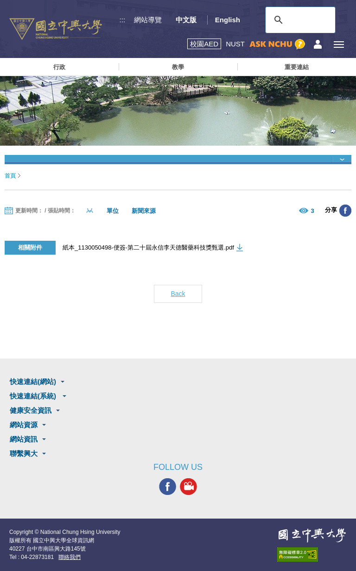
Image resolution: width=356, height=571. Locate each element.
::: (123, 20)
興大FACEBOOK (167, 486)
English (227, 20)
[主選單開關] (339, 44)
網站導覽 (148, 20)
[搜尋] (299, 20)
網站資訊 (24, 439)
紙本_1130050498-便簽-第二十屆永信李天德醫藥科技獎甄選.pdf (148, 247)
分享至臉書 (345, 211)
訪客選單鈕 (318, 44)
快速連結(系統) (34, 396)
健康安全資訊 (30, 410)
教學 (178, 67)
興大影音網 (188, 486)
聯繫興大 (24, 453)
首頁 (10, 176)
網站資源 (24, 425)
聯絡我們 (69, 557)
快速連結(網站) (33, 381)
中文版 (186, 20)
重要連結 (297, 67)
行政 (59, 67)
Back (178, 293)
